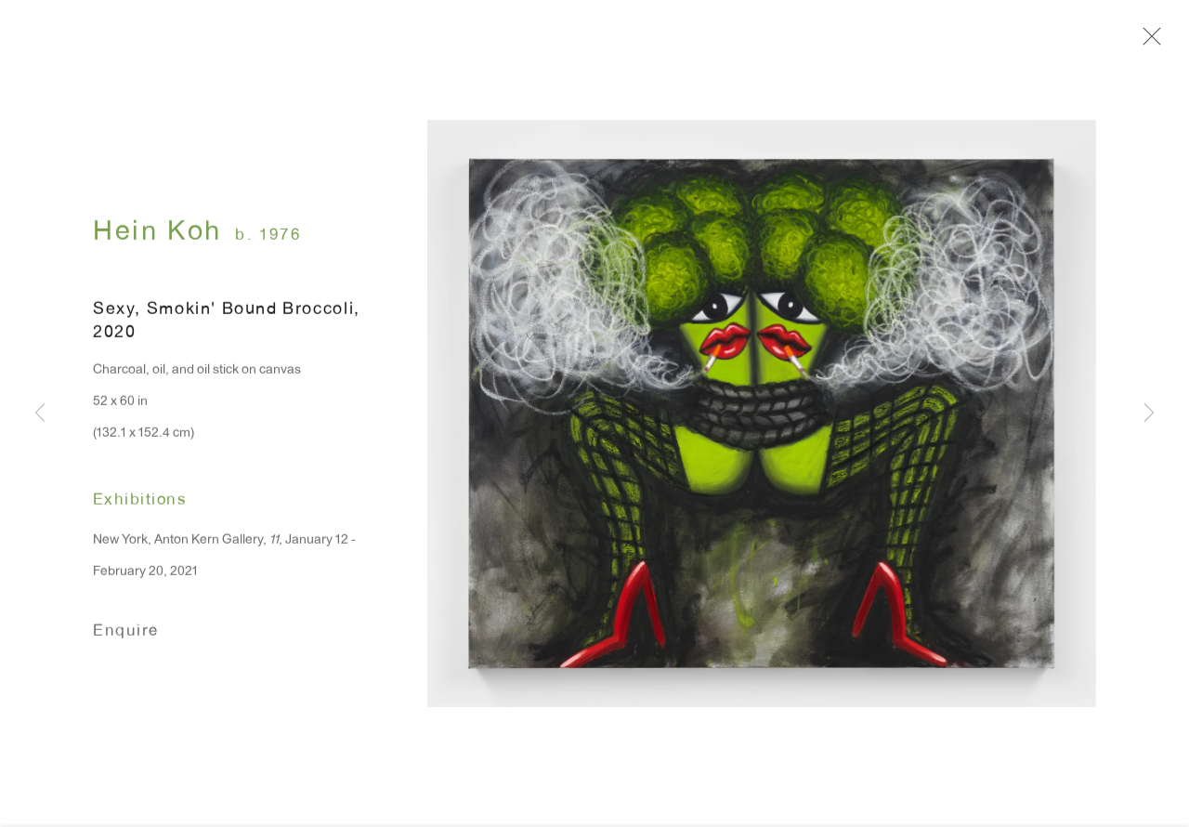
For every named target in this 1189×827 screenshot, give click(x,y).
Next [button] (1149, 414)
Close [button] (1157, 42)
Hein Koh (157, 242)
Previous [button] (40, 414)
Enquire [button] (126, 641)
